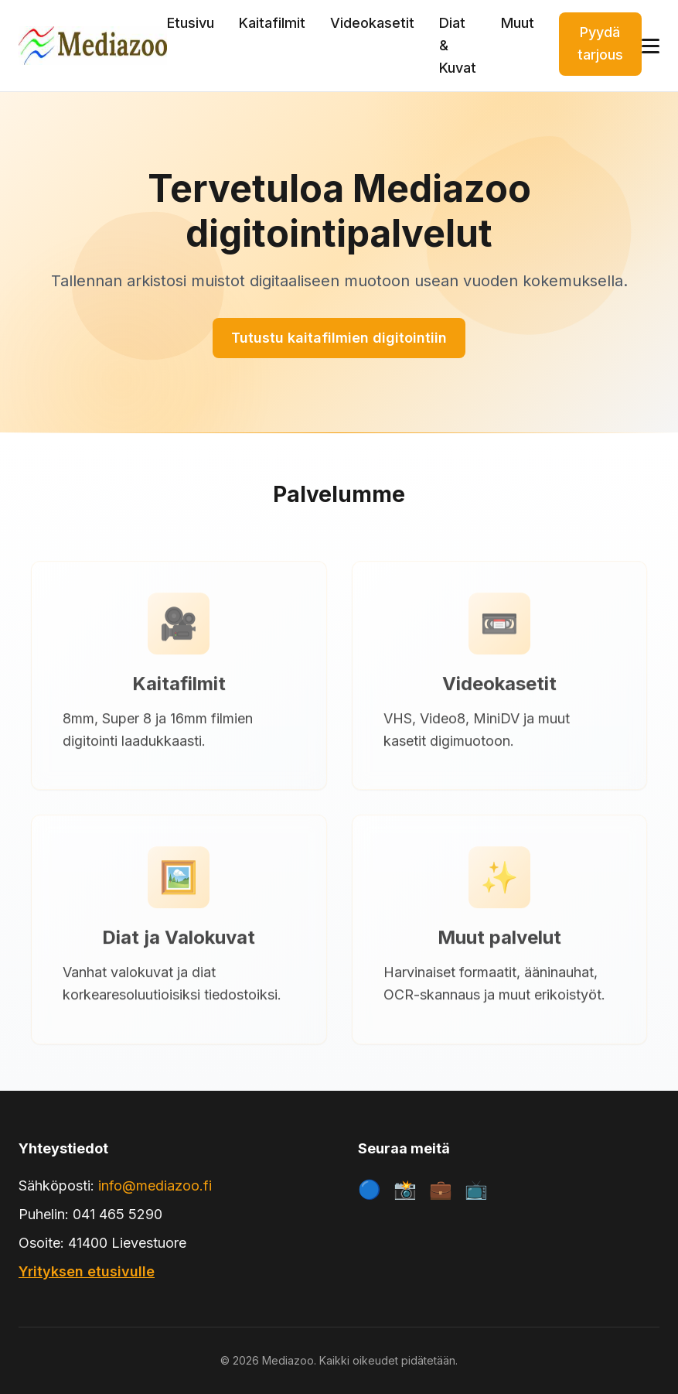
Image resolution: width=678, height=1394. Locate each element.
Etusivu (190, 23)
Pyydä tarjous (600, 43)
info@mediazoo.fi (155, 1185)
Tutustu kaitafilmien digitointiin (339, 338)
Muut (517, 23)
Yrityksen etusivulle (87, 1271)
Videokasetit (372, 23)
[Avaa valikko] (650, 45)
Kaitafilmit (272, 23)
